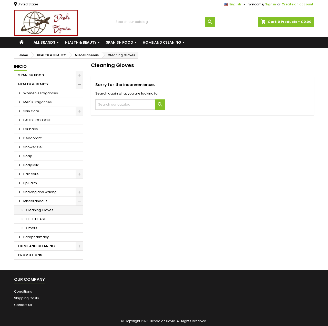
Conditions (23, 291)
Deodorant (32, 138)
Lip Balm (30, 183)
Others (31, 228)
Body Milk (31, 165)
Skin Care (31, 111)
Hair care (31, 174)
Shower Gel (33, 147)
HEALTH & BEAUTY (80, 42)
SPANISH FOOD (119, 42)
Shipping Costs (26, 298)
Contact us (23, 304)
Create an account (297, 4)
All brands (44, 42)
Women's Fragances (40, 93)
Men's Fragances (37, 102)
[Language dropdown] (235, 4)
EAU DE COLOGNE (37, 120)
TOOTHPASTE (36, 219)
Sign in (270, 4)
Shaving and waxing (40, 192)
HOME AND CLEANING (162, 42)
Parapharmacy (36, 237)
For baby (30, 129)
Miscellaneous (35, 201)
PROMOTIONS (30, 255)
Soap (27, 156)
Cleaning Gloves (39, 210)
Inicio (20, 66)
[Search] (164, 22)
